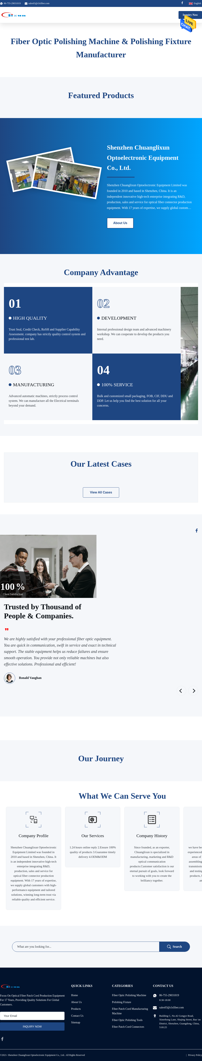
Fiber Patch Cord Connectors (128, 1026)
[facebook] (2, 1039)
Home (74, 995)
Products (76, 1008)
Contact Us (77, 1015)
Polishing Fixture (121, 1002)
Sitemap (75, 1022)
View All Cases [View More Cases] (101, 492)
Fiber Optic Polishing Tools (127, 1020)
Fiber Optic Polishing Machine (129, 995)
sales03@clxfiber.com (39, 3)
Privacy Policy (195, 1055)
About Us (120, 223)
